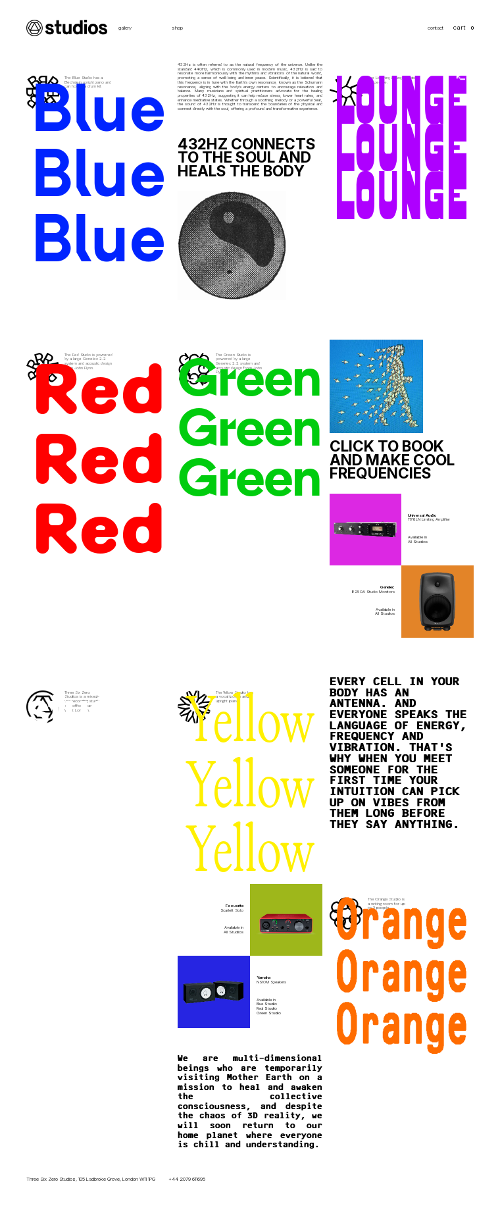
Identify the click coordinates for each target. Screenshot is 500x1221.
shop (177, 28)
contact (435, 28)
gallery (125, 28)
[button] (463, 28)
